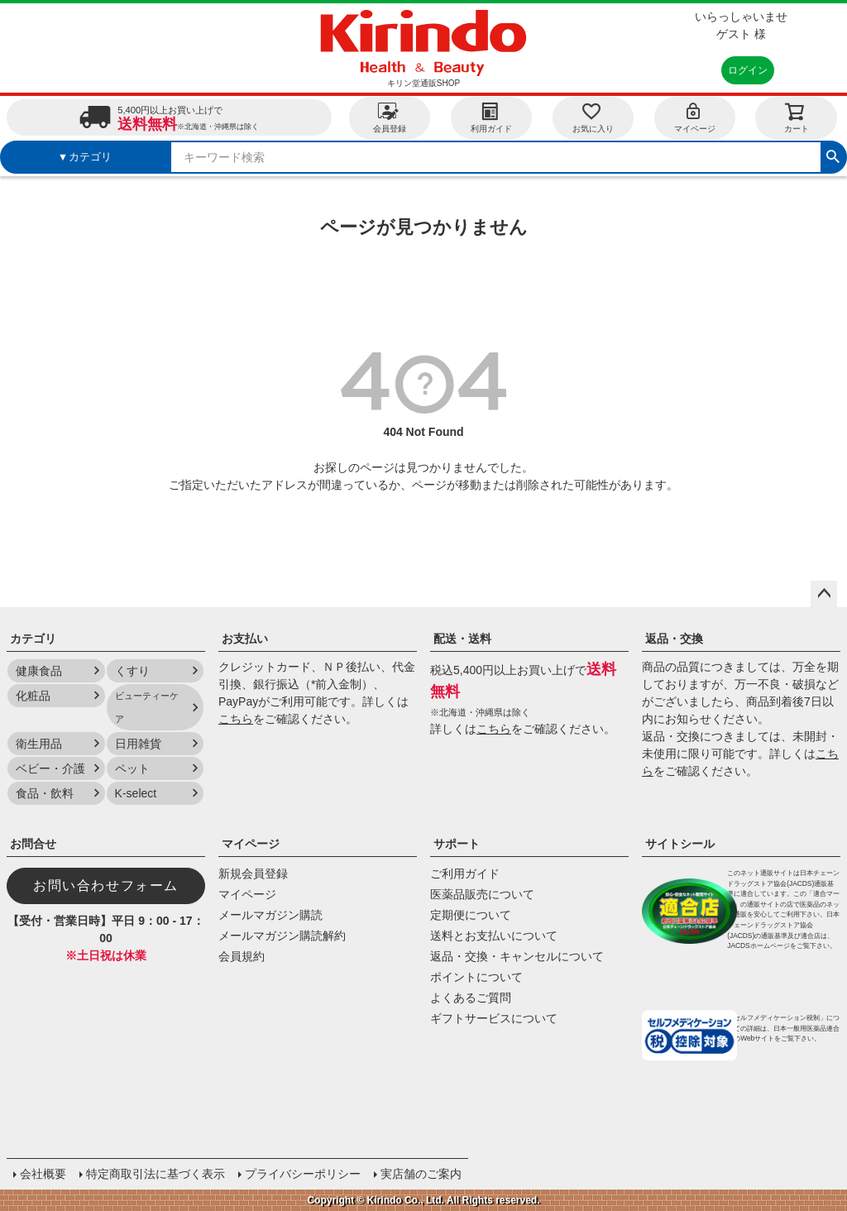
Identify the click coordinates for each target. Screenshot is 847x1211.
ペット (132, 768)
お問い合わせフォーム (106, 885)
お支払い (245, 638)
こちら (235, 718)
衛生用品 (39, 743)
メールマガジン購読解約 (282, 935)
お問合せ (33, 843)
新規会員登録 (253, 873)
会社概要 (43, 1173)
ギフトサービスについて (493, 1018)
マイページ (694, 117)
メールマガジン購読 (270, 914)
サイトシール (680, 843)
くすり (132, 670)
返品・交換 (674, 638)
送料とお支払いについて (493, 935)
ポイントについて (476, 977)
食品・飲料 (45, 793)
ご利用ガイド (465, 873)
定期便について (470, 914)
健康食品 (39, 670)
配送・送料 (462, 638)
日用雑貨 (138, 743)
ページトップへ (824, 594)
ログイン (748, 70)
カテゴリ (33, 638)
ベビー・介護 (50, 768)
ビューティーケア (147, 707)
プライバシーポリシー (303, 1173)
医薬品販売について (482, 894)
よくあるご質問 (470, 997)
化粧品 (33, 695)
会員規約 (241, 956)
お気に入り (593, 117)
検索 (833, 154)
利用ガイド (491, 117)
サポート (456, 843)
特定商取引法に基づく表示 (155, 1173)
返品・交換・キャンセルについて (517, 956)
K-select (136, 793)
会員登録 (389, 117)
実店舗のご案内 (421, 1173)
